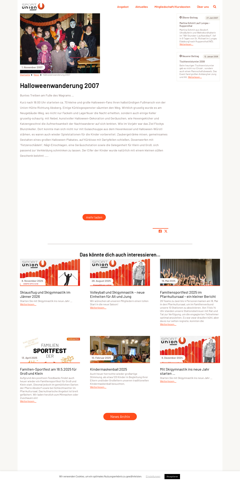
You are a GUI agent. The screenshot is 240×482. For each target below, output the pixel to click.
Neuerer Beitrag (189, 56)
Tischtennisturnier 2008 (192, 61)
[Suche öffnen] (214, 6)
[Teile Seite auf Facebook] (160, 231)
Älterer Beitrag (189, 17)
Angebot (123, 6)
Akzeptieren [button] (172, 476)
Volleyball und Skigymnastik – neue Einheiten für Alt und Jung (117, 294)
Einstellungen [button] (153, 476)
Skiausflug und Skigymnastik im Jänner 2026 (45, 294)
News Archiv (120, 416)
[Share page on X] (165, 231)
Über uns (203, 6)
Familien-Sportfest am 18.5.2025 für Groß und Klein (48, 371)
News (36, 74)
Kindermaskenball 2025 (108, 369)
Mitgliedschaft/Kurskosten (172, 6)
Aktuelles (141, 6)
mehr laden (94, 217)
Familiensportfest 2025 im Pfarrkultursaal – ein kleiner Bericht (188, 294)
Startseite (25, 74)
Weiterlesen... (186, 44)
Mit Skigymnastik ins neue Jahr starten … (184, 371)
